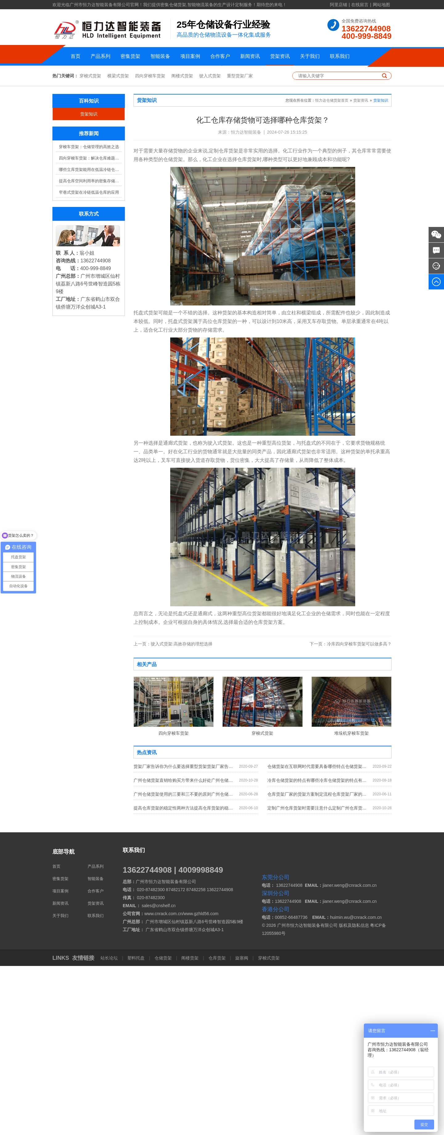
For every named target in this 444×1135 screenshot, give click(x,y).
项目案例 (190, 56)
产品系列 (100, 56)
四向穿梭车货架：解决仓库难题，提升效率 (90, 327)
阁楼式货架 (182, 245)
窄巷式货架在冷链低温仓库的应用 (89, 361)
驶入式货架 (210, 245)
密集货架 (130, 56)
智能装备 (160, 56)
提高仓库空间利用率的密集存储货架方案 (90, 350)
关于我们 (310, 56)
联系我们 (340, 56)
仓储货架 (163, 1127)
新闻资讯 (250, 56)
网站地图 (381, 4)
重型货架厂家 (240, 245)
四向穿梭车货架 (150, 245)
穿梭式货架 (90, 245)
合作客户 (220, 56)
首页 (75, 56)
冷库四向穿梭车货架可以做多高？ (351, 812)
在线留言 (359, 4)
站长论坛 (110, 1127)
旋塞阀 (241, 1127)
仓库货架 (217, 1127)
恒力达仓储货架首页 (331, 270)
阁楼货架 (190, 1127)
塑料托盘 (136, 1127)
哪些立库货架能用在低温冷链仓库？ (90, 339)
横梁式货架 (118, 245)
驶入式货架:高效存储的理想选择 (173, 812)
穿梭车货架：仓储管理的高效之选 (89, 316)
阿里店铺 (338, 4)
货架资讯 (280, 56)
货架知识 (88, 283)
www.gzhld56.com (201, 1082)
